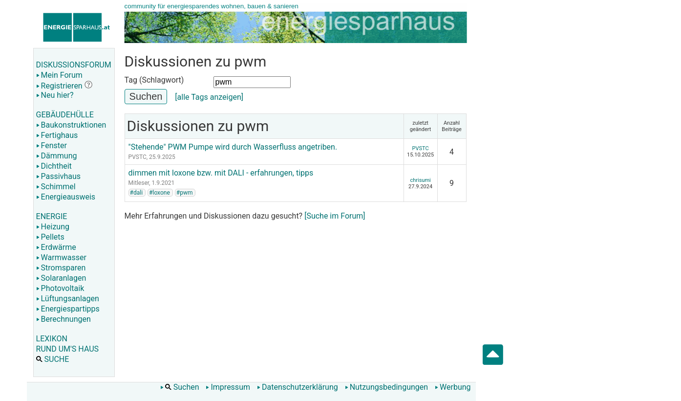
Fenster (51, 145)
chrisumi (420, 180)
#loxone (159, 192)
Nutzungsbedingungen (386, 387)
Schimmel (56, 186)
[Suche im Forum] (334, 216)
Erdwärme (56, 247)
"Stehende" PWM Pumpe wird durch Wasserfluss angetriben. (233, 147)
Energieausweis (65, 196)
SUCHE (52, 359)
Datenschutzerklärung (297, 387)
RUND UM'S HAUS (67, 349)
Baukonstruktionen (71, 125)
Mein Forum (59, 75)
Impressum (228, 387)
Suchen (179, 387)
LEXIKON (51, 338)
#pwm (184, 192)
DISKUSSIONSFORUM (73, 64)
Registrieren (59, 85)
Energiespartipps (68, 308)
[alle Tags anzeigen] (209, 97)
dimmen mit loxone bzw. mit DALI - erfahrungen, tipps (221, 173)
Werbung (452, 387)
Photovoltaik (60, 288)
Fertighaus (57, 135)
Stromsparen (61, 267)
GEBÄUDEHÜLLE (65, 114)
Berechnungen (63, 319)
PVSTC (137, 157)
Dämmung (56, 155)
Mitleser (138, 182)
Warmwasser (61, 257)
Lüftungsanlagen (67, 298)
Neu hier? (55, 95)
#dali (136, 192)
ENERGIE (51, 216)
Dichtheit (54, 166)
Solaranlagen (61, 278)
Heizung (52, 226)
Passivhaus (58, 176)
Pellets (50, 237)
